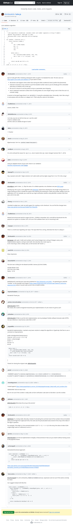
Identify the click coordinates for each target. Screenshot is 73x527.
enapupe (10, 226)
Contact (36, 520)
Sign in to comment (54, 512)
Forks (35, 20)
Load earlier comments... (39, 69)
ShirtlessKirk (9, 14)
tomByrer (10, 149)
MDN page (60, 186)
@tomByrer (10, 186)
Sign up (66, 3)
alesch (9, 138)
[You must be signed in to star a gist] (59, 14)
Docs (32, 520)
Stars (24, 20)
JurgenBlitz (11, 326)
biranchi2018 (11, 260)
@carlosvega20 (11, 478)
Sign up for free (8, 512)
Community (27, 520)
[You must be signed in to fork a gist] (68, 14)
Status (21, 520)
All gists (38, 3)
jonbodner (11, 314)
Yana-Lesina (11, 474)
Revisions (13, 20)
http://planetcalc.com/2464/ (44, 281)
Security (17, 520)
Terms (7, 520)
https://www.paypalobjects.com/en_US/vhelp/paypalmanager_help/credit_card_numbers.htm (41, 386)
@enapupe (10, 240)
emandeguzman (12, 382)
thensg (10, 201)
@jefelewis (10, 419)
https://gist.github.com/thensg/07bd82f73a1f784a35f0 (22, 207)
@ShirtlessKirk (11, 306)
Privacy (12, 520)
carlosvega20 (11, 446)
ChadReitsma (11, 104)
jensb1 (10, 370)
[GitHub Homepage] (32, 523)
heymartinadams (12, 291)
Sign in (60, 3)
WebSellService (12, 114)
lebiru (9, 128)
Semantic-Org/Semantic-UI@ (17, 165)
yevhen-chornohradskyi (14, 302)
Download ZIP (67, 20)
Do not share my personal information (58, 520)
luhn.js (18, 14)
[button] (60, 20)
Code (4, 20)
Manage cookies (43, 520)
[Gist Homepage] (8, 3)
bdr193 (10, 434)
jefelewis (10, 399)
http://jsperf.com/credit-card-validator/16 (18, 79)
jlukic (9, 160)
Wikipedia (35, 189)
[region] (36, 48)
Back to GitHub (46, 3)
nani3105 (10, 250)
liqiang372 (11, 172)
